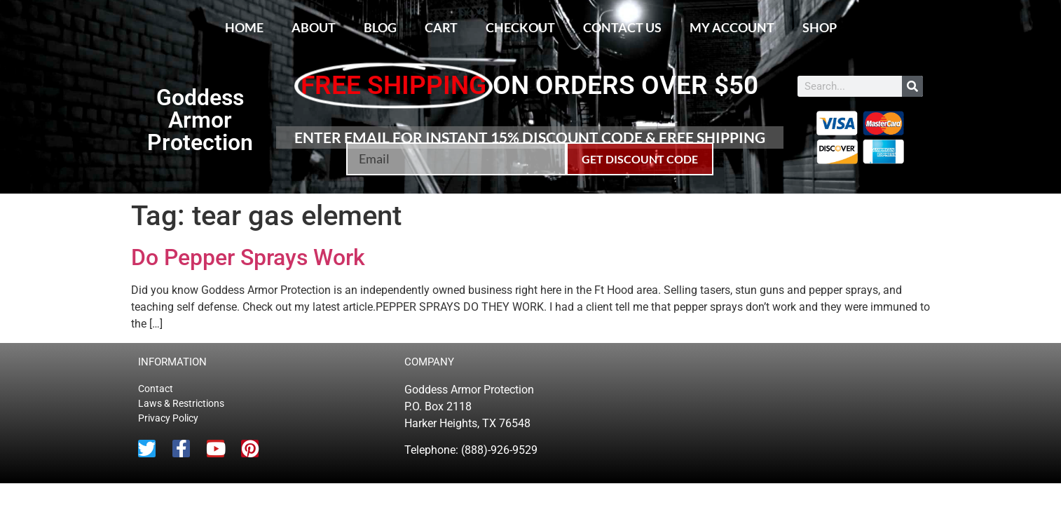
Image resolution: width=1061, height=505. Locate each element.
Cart (441, 27)
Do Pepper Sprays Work (248, 257)
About (314, 27)
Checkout (520, 27)
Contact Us (622, 27)
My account (732, 27)
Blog (380, 27)
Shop (819, 27)
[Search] (912, 86)
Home (244, 27)
